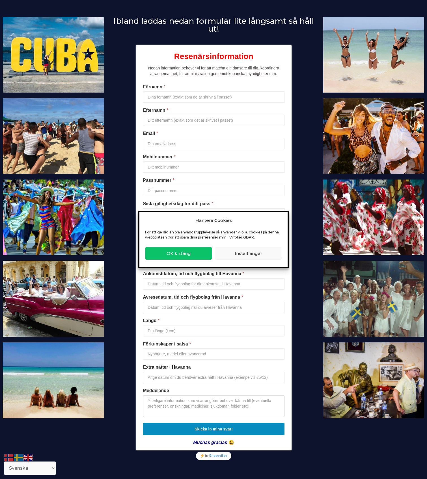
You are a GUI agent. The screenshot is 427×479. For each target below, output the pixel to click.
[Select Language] (30, 468)
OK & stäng (179, 253)
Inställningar (248, 253)
